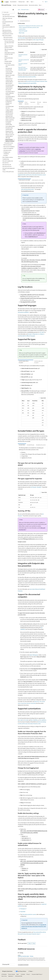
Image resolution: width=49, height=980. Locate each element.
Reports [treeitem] (6, 56)
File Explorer (23, 908)
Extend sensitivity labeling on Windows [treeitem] (10, 140)
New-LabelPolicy (34, 720)
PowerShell (22, 911)
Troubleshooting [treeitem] (6, 159)
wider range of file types (38, 39)
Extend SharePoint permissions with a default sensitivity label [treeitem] (10, 116)
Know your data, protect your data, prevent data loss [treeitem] (9, 42)
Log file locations (22, 29)
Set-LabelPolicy (42, 720)
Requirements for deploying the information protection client (31, 25)
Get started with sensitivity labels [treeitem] (9, 69)
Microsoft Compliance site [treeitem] (8, 161)
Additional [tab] (45, 102)
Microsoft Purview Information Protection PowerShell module (22, 69)
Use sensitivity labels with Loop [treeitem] (10, 107)
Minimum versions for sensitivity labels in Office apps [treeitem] (10, 136)
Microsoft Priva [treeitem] (5, 162)
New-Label (20, 720)
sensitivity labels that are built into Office (27, 76)
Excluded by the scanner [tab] (41, 444)
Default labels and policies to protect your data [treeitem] (10, 53)
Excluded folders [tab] (22, 444)
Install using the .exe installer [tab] (24, 180)
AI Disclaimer (4, 974)
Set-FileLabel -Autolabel (35, 487)
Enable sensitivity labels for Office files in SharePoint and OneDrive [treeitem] (10, 102)
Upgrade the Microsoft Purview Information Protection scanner (32, 174)
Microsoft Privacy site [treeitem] (7, 164)
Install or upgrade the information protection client (29, 27)
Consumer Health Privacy (37, 974)
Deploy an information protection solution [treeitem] (9, 46)
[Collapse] (13, 9)
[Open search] (43, 2)
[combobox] (8, 12)
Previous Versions (11, 974)
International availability (23, 312)
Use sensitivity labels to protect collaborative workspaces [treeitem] (10, 93)
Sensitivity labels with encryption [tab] (38, 361)
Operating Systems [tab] (21, 103)
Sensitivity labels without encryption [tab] (23, 361)
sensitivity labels (21, 37)
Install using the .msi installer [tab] (37, 180)
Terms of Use (4, 976)
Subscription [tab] (32, 102)
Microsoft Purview (24, 9)
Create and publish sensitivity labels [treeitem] (9, 72)
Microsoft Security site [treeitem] (7, 166)
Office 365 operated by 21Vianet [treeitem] (9, 50)
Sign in (46, 1)
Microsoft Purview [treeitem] (6, 14)
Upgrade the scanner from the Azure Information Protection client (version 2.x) (33, 926)
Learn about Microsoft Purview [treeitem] (9, 16)
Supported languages (23, 30)
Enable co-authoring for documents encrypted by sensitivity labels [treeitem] (10, 122)
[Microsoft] (2, 2)
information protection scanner (29, 914)
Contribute (23, 974)
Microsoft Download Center (27, 189)
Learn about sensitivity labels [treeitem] (10, 65)
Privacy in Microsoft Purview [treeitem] (8, 171)
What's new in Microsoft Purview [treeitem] (7, 19)
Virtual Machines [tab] (26, 103)
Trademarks (10, 976)
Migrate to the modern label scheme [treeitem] (10, 76)
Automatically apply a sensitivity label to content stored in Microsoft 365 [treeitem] (10, 87)
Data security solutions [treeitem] (8, 37)
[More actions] (46, 10)
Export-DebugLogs (34, 655)
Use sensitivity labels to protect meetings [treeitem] (10, 97)
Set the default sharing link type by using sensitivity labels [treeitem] (10, 128)
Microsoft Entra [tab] (39, 103)
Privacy (27, 974)
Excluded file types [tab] (30, 444)
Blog (17, 974)
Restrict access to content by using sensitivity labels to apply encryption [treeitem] (9, 81)
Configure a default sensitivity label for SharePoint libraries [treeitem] (9, 111)
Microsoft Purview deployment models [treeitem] (9, 169)
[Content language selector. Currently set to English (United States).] (7, 971)
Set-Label (42, 332)
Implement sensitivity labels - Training (25, 956)
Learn (19, 9)
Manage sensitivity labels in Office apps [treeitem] (9, 132)
